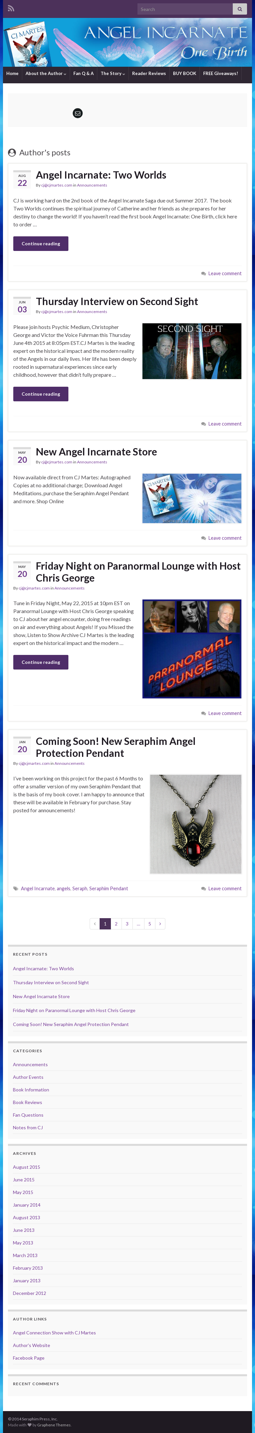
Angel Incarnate (38, 888)
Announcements (92, 185)
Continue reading (41, 243)
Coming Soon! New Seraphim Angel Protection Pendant (116, 747)
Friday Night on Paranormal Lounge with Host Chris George (138, 572)
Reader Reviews (149, 73)
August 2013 (26, 1217)
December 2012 (29, 1293)
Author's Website (31, 1345)
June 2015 (24, 1179)
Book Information (31, 1089)
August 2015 (26, 1167)
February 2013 (28, 1268)
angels (63, 888)
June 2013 (24, 1230)
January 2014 (27, 1205)
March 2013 (25, 1255)
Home (12, 73)
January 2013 (27, 1280)
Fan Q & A (83, 73)
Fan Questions (28, 1115)
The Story (113, 73)
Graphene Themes (54, 1424)
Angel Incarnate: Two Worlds (101, 175)
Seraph (79, 888)
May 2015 (23, 1192)
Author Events (28, 1077)
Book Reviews (27, 1102)
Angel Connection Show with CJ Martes (54, 1332)
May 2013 (23, 1242)
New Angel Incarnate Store (96, 451)
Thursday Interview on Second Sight (117, 301)
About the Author (46, 73)
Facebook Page (28, 1358)
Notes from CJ (28, 1127)
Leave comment (225, 273)
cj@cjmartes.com (56, 185)
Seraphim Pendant (108, 888)
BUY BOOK (184, 73)
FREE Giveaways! (220, 73)
